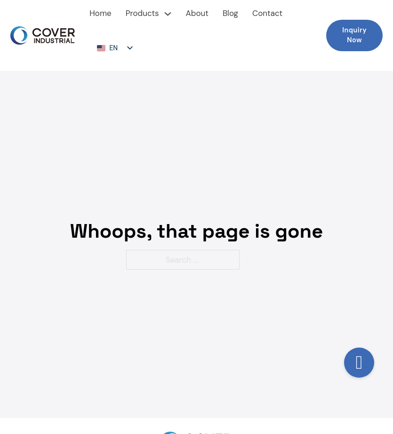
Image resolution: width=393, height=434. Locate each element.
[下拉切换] (168, 14)
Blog (230, 13)
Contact (267, 13)
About (197, 13)
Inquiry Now (354, 35)
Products (142, 13)
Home (100, 13)
